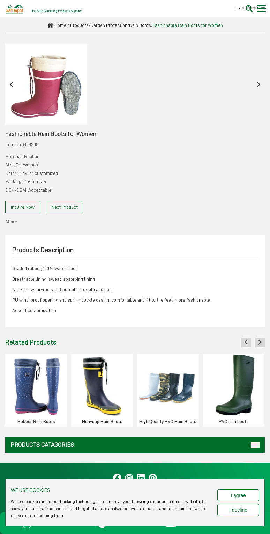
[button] (11, 85)
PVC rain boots (234, 421)
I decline (238, 510)
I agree (238, 495)
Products (79, 25)
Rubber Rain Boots (36, 421)
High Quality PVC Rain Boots (167, 421)
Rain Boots (140, 25)
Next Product (64, 207)
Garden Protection (108, 25)
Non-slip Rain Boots (102, 421)
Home (60, 25)
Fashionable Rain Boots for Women (188, 25)
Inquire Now (23, 207)
